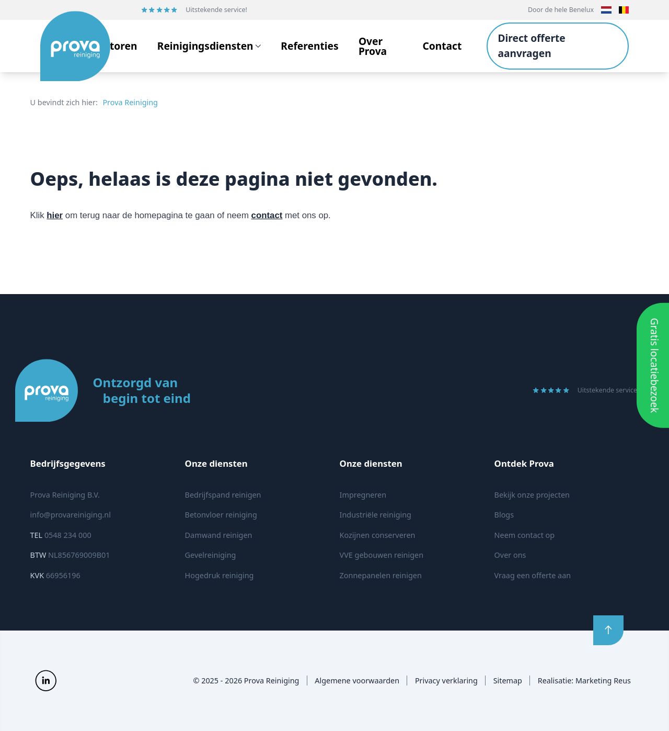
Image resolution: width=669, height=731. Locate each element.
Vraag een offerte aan (532, 575)
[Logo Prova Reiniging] (66, 46)
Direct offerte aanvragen (531, 45)
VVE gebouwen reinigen (381, 555)
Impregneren (363, 495)
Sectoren (115, 46)
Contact (442, 46)
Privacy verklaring (446, 680)
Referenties (309, 46)
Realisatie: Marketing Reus (584, 680)
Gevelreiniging (210, 555)
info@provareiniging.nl (70, 515)
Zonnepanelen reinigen (381, 575)
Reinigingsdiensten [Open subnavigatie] (209, 46)
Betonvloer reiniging (221, 515)
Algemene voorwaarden (357, 680)
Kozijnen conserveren (378, 535)
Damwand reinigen (218, 535)
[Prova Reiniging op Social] (45, 680)
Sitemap (507, 680)
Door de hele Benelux (561, 9)
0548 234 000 (60, 535)
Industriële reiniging (375, 515)
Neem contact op (524, 535)
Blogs (504, 515)
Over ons (510, 555)
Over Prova (373, 46)
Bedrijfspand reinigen (223, 495)
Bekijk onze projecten (532, 495)
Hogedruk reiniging (219, 575)
